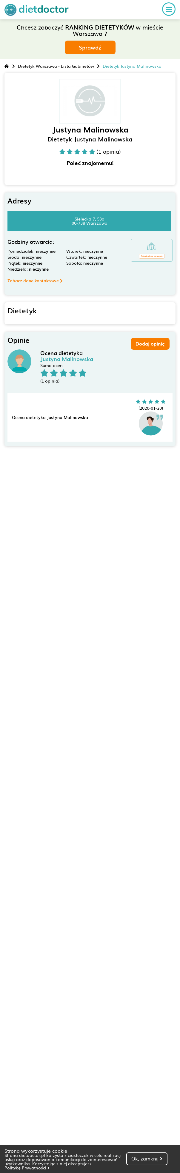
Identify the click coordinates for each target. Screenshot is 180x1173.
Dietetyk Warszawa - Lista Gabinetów (56, 66)
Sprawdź (90, 47)
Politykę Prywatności (27, 1168)
